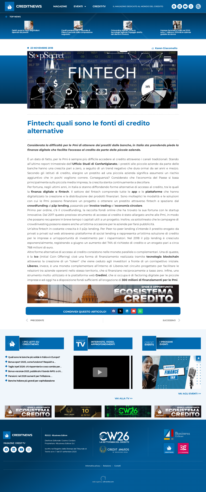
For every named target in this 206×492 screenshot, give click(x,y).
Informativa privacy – (94, 466)
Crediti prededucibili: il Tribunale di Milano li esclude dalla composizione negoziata (104, 32)
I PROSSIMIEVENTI (166, 343)
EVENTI (80, 6)
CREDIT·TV (20, 443)
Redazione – (108, 466)
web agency (97, 482)
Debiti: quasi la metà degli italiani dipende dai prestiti (53, 31)
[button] (198, 6)
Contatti (117, 466)
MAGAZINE (60, 6)
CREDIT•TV (99, 6)
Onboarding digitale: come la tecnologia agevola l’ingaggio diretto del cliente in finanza (154, 32)
